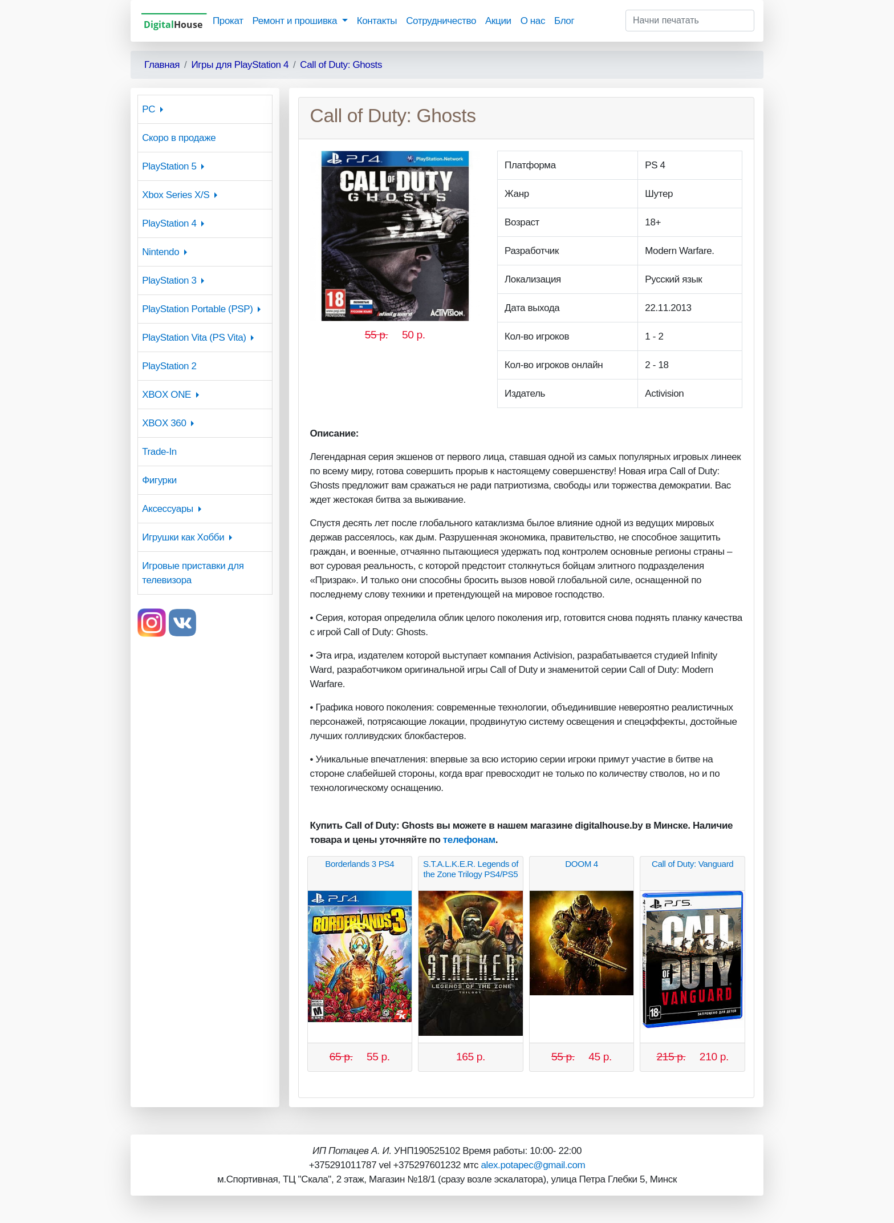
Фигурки (159, 480)
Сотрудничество (441, 20)
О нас (533, 20)
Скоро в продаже (179, 137)
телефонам (469, 839)
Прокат (228, 20)
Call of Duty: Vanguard (692, 864)
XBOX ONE (166, 394)
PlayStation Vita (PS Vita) (194, 337)
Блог (564, 20)
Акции (498, 20)
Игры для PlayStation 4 (239, 64)
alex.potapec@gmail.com (533, 1165)
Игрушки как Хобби (183, 537)
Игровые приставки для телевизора (192, 573)
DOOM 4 (581, 864)
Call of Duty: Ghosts (341, 64)
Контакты (377, 20)
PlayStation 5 (169, 166)
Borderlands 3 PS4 (359, 864)
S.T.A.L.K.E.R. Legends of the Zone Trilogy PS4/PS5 (470, 869)
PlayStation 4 (169, 223)
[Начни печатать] (689, 20)
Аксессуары (167, 508)
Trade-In (159, 451)
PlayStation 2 (169, 366)
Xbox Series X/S (175, 194)
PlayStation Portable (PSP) (197, 309)
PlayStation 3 (169, 280)
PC (148, 109)
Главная (162, 64)
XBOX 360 (164, 423)
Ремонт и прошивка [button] (296, 20)
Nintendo (160, 252)
